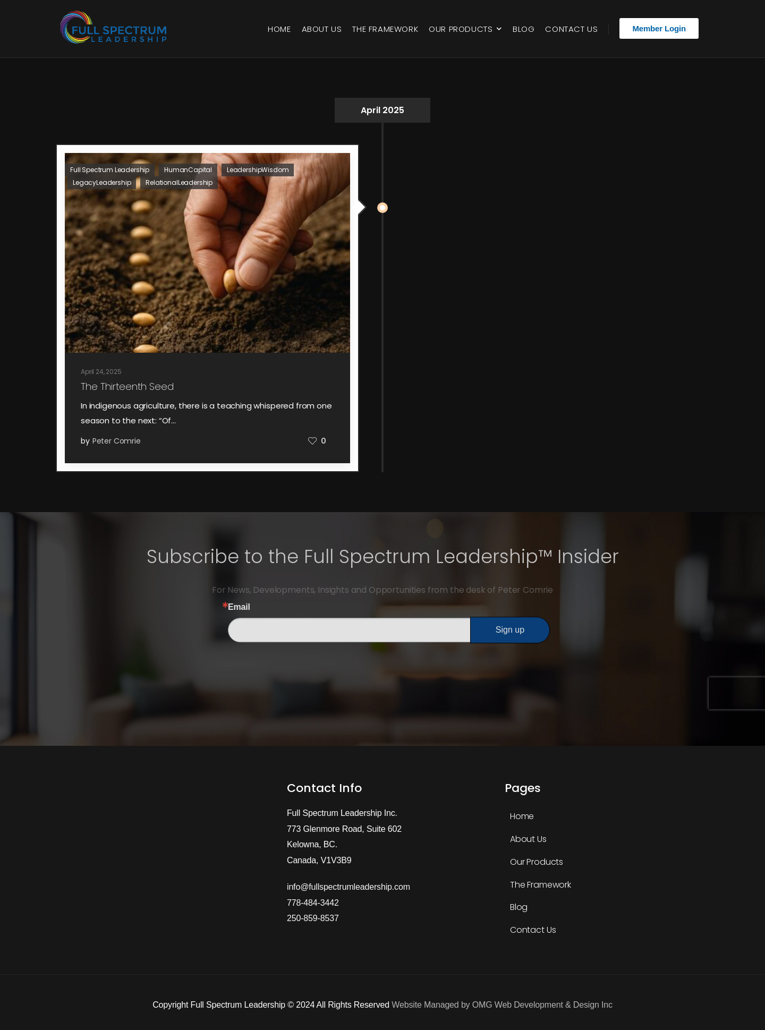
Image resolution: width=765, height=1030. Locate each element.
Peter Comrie (116, 441)
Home (279, 29)
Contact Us (571, 29)
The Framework (385, 29)
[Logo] (115, 29)
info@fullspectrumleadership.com (348, 886)
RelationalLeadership (179, 182)
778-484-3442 (313, 902)
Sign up (510, 629)
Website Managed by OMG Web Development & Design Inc (502, 1004)
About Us (322, 29)
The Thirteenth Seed (127, 386)
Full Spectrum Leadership (109, 169)
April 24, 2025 (101, 371)
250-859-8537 (313, 918)
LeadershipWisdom (257, 169)
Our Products (460, 29)
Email (239, 607)
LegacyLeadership (102, 182)
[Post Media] (207, 253)
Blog (523, 29)
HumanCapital (188, 169)
